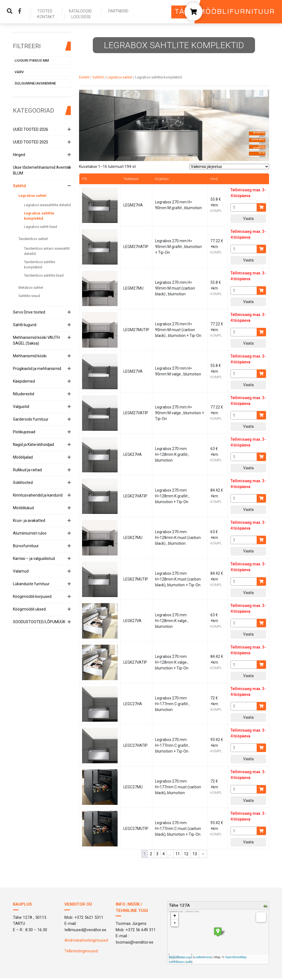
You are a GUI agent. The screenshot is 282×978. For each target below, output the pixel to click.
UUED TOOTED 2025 (30, 142)
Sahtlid (19, 186)
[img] (9, 11)
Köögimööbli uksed (29, 609)
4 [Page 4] (163, 854)
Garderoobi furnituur (30, 419)
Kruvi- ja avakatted (29, 520)
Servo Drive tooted (29, 312)
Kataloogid (80, 11)
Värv (19, 72)
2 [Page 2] (151, 854)
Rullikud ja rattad (27, 470)
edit (188, 961)
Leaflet (198, 957)
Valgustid (21, 406)
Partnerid (118, 11)
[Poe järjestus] (229, 166)
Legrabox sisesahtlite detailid (47, 205)
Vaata (248, 218)
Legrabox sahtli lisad (40, 227)
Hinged (19, 154)
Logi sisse (81, 17)
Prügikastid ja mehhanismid (37, 368)
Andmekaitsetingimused (86, 940)
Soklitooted (23, 482)
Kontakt (46, 17)
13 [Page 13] (194, 854)
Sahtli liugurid (24, 325)
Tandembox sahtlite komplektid (39, 264)
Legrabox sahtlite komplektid (39, 216)
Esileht (84, 77)
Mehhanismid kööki (30, 356)
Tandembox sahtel (33, 239)
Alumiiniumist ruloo (30, 533)
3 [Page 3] (157, 854)
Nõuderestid (23, 394)
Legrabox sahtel (32, 196)
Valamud (21, 571)
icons (207, 957)
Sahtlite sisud (29, 296)
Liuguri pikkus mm (32, 60)
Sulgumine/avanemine (35, 83)
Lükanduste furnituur (31, 584)
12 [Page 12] (186, 854)
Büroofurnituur (26, 546)
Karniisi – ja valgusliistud (34, 558)
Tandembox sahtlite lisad (44, 275)
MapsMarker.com (180, 957)
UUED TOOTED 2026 (30, 129)
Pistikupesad (24, 432)
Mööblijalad (23, 457)
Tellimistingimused (81, 951)
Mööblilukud (23, 508)
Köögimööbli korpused (32, 596)
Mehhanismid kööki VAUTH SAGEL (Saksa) (36, 340)
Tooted (44, 11)
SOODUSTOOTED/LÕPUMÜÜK (39, 622)
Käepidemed (24, 381)
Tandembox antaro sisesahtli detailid (47, 251)
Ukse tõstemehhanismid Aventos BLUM (42, 170)
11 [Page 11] (177, 854)
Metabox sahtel (30, 287)
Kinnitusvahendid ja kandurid (38, 495)
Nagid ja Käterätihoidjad (33, 444)
